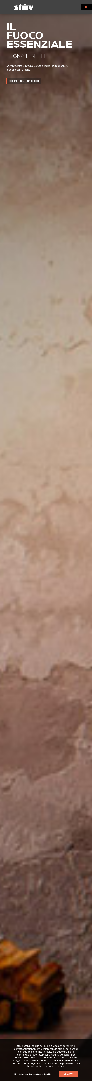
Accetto (68, 1074)
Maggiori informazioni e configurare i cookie (32, 1074)
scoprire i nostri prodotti (24, 81)
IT (86, 7)
